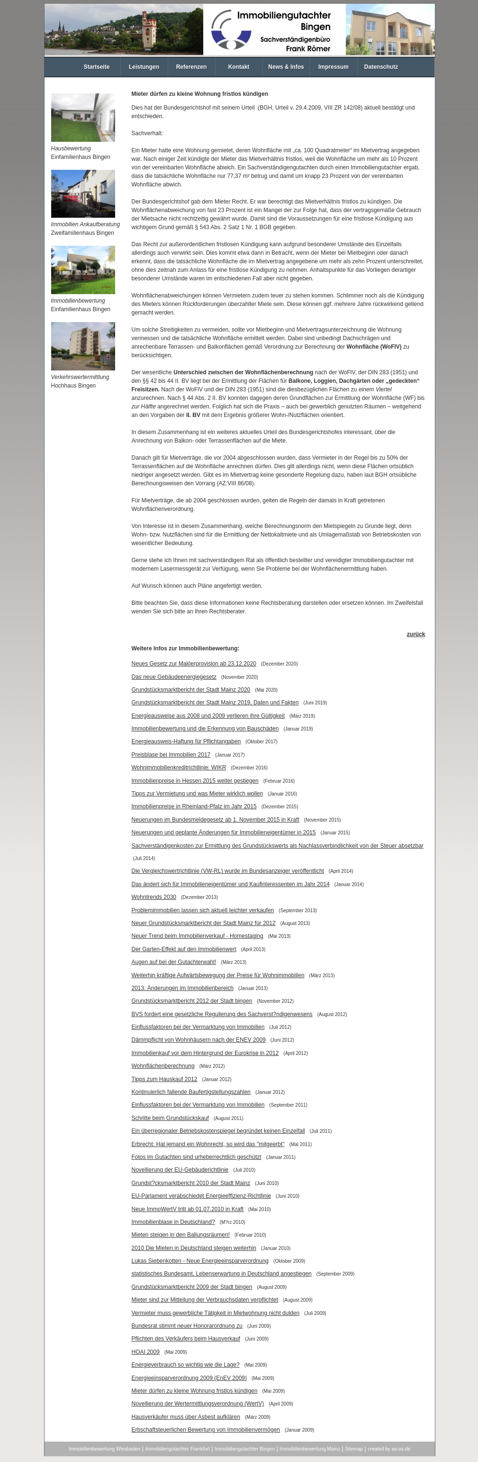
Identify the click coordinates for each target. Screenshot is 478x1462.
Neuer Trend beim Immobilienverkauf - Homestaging (197, 936)
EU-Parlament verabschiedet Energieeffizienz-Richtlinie (201, 1196)
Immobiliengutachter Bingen (245, 1449)
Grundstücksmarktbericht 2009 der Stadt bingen (192, 1287)
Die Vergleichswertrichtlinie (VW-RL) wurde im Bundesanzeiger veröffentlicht (228, 871)
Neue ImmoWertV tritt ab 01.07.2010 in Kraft (188, 1209)
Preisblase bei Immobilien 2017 (171, 754)
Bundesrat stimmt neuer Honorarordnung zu (187, 1326)
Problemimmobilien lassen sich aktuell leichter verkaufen (203, 910)
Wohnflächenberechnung (163, 1066)
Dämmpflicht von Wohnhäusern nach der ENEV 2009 (199, 1039)
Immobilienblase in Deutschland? (173, 1222)
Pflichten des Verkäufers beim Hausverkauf (186, 1338)
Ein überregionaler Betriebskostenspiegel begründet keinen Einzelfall (218, 1131)
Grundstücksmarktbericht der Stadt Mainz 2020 (191, 689)
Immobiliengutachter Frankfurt (177, 1449)
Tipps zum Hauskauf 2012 (165, 1079)
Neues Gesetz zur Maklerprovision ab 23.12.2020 (194, 663)
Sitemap (354, 1449)
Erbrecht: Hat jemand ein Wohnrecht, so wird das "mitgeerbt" (208, 1144)
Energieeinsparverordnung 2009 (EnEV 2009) (189, 1378)
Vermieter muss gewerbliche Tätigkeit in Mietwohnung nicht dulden (216, 1313)
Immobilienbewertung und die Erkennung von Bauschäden (205, 728)
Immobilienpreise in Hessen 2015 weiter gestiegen (195, 780)
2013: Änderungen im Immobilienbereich (183, 988)
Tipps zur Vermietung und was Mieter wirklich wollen (197, 793)
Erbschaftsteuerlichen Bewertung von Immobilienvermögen (206, 1429)
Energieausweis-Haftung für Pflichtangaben (186, 741)
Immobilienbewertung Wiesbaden (104, 1449)
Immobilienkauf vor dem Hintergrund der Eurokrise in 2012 (205, 1053)
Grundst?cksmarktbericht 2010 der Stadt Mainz (191, 1183)
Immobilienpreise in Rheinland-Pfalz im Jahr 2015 (194, 806)
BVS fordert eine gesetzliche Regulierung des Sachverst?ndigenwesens (222, 1014)
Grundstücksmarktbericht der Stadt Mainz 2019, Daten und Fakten (215, 702)
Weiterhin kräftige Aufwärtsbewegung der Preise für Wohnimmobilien (218, 975)
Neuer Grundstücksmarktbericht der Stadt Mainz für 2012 (204, 923)
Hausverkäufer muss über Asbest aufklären (186, 1417)
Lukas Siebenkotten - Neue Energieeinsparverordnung (200, 1261)
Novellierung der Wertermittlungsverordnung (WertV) (198, 1403)
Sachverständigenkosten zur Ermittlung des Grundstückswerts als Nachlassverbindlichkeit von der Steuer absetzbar (278, 845)
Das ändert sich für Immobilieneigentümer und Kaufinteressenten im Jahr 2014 (231, 884)
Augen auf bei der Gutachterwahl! (174, 962)
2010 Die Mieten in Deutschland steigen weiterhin (194, 1248)
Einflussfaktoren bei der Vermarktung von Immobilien (198, 1027)
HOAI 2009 (146, 1352)
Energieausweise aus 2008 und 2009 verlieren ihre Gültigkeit (208, 715)
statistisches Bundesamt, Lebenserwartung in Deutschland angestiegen (222, 1273)
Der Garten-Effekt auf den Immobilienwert (184, 949)
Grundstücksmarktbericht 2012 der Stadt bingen (192, 1001)
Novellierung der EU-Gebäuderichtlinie (180, 1169)
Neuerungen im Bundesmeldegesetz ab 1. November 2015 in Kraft (215, 819)
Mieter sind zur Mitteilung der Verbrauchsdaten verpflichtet (205, 1299)
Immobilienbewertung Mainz (310, 1449)
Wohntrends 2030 (154, 897)
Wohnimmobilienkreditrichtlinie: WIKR (179, 767)
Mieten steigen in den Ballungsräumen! (181, 1234)
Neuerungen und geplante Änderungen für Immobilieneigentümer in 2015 (224, 832)
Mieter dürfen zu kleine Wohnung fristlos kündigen (195, 1391)
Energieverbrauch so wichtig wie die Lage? (186, 1364)
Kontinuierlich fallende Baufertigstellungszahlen (191, 1092)
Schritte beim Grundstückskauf (170, 1118)
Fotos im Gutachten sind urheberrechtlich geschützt (197, 1157)
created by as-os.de (389, 1449)
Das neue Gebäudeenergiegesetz (174, 677)
